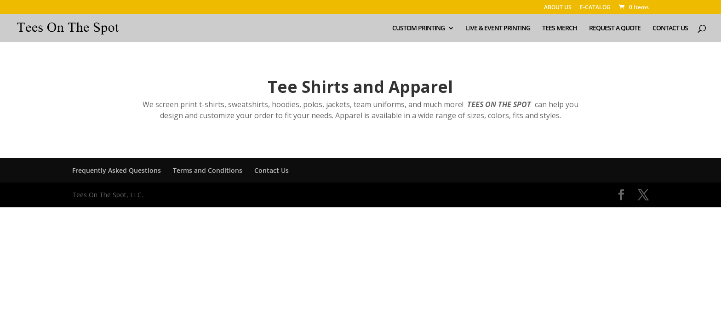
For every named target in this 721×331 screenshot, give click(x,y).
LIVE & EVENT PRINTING (498, 28)
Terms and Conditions (207, 170)
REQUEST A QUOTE (615, 28)
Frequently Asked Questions (116, 170)
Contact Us (271, 170)
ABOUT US (558, 8)
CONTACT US (670, 28)
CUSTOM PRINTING (418, 28)
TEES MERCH (559, 28)
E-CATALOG (595, 8)
